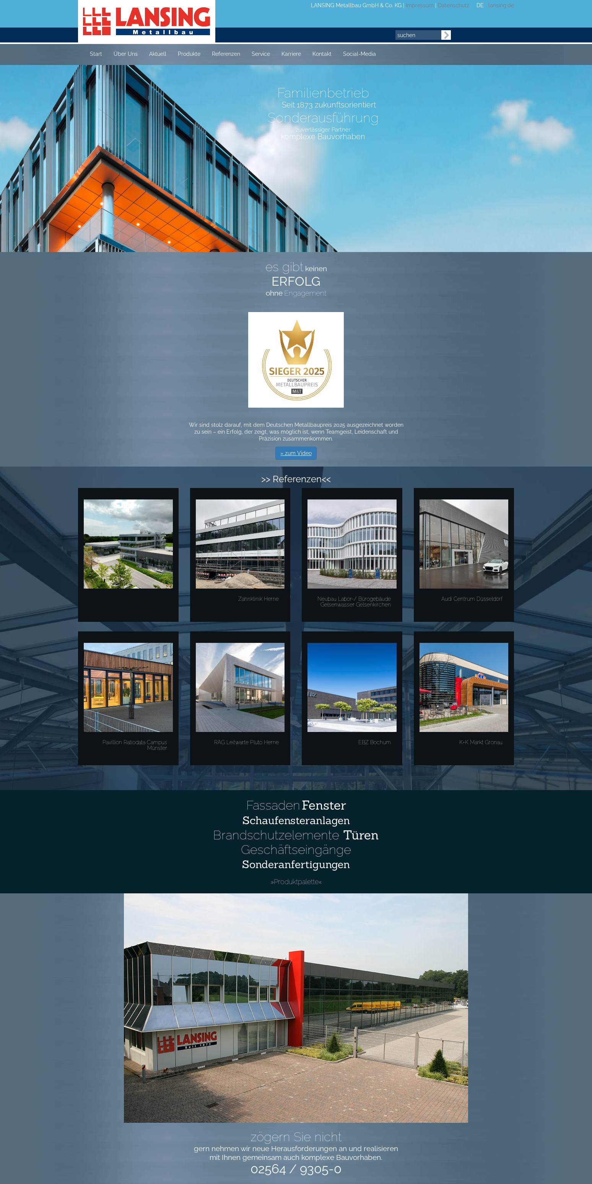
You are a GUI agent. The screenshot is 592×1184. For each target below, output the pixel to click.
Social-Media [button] (359, 54)
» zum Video (296, 453)
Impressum (420, 5)
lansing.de (499, 5)
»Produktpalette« (296, 882)
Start (96, 54)
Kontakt (322, 54)
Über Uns (126, 54)
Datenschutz (453, 5)
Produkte (189, 54)
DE (480, 5)
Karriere (291, 54)
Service (261, 54)
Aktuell (157, 54)
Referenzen (226, 54)
